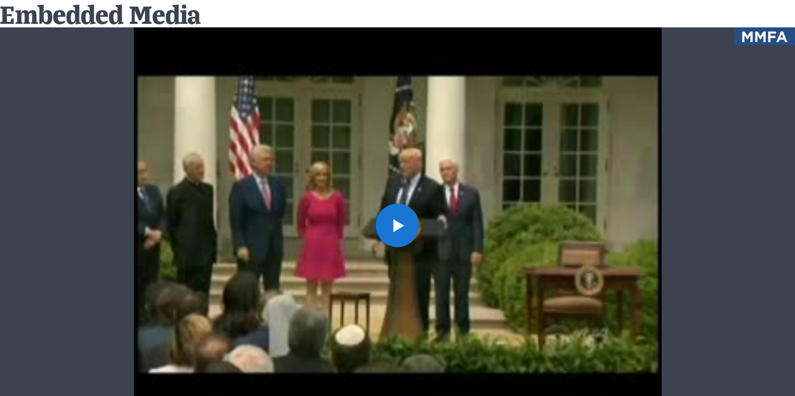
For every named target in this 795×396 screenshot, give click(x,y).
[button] (398, 225)
